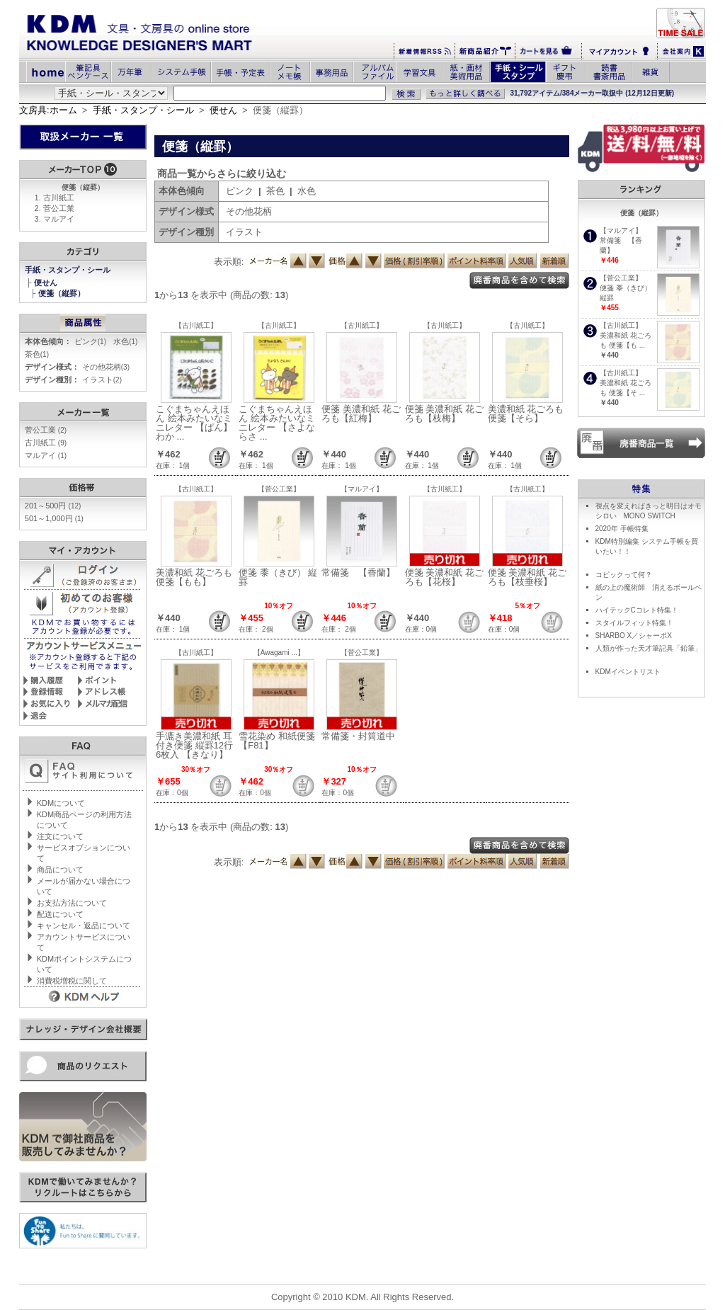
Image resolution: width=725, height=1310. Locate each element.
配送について (60, 914)
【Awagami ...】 (278, 652)
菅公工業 (58, 208)
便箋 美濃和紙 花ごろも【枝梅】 (444, 413)
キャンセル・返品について (83, 925)
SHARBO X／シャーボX (633, 635)
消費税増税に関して (72, 980)
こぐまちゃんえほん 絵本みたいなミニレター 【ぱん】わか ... (194, 423)
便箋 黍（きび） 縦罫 (278, 577)
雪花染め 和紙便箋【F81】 (277, 741)
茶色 (37, 354)
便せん (223, 110)
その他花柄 (106, 367)
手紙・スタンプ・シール (143, 110)
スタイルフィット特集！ (634, 623)
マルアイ (58, 219)
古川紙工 (58, 197)
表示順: (229, 261)
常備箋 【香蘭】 (358, 572)
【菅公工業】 (279, 489)
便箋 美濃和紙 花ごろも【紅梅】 (360, 413)
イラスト (102, 379)
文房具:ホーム (48, 110)
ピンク (90, 341)
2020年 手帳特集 (622, 528)
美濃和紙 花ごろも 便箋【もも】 (194, 577)
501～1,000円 (54, 518)
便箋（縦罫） (62, 293)
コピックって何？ (623, 575)
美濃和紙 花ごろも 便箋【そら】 (526, 413)
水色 (125, 341)
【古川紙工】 (196, 325)
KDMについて (61, 803)
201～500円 (53, 505)
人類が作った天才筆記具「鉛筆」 (648, 648)
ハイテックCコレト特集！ (636, 610)
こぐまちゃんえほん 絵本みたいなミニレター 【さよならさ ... (277, 423)
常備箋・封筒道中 (358, 736)
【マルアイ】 (362, 489)
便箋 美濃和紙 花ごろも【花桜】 (444, 577)
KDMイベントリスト (628, 672)
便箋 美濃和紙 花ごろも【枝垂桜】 (527, 577)
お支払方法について (72, 903)
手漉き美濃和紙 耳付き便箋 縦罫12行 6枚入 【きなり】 (194, 745)
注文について (60, 836)
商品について (60, 869)
